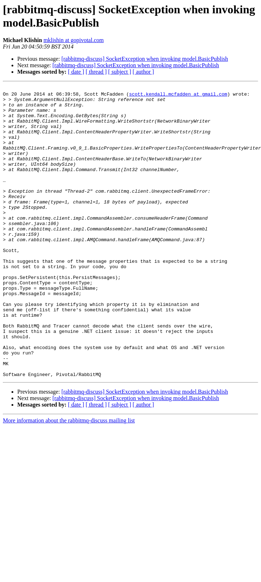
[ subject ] (119, 72)
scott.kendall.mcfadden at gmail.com (178, 96)
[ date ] (76, 72)
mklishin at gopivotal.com (74, 40)
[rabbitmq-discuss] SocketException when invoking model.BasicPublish (144, 59)
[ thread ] (96, 72)
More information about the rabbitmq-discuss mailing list (69, 479)
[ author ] (143, 72)
